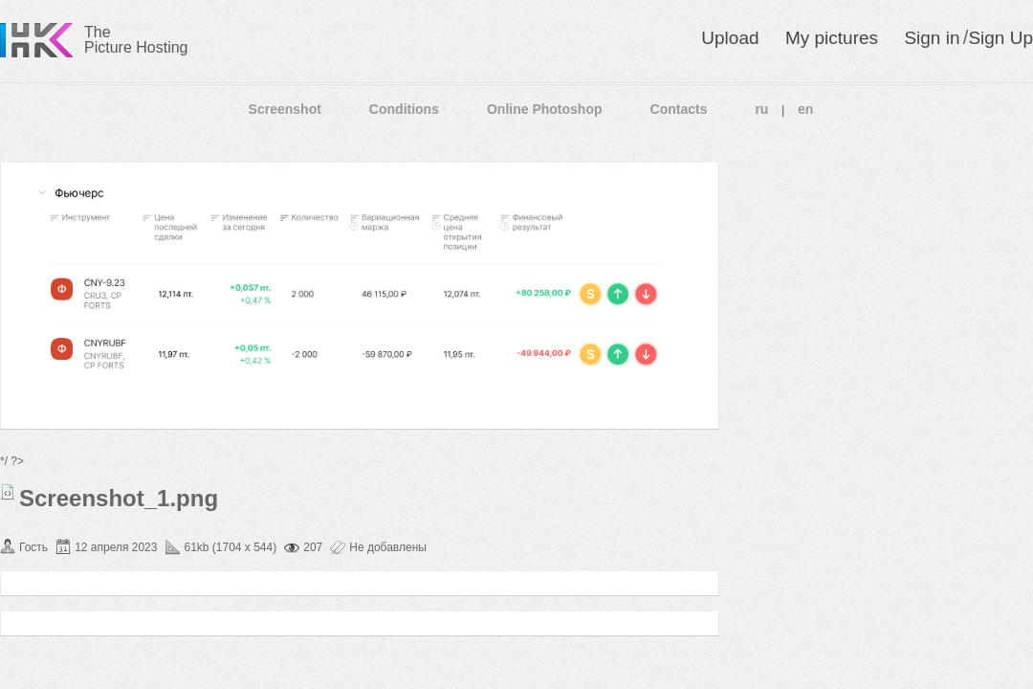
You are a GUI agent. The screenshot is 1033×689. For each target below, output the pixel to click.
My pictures (831, 38)
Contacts (679, 109)
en (805, 109)
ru (761, 109)
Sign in (931, 38)
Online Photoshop (545, 109)
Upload (729, 38)
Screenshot (285, 109)
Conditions (404, 109)
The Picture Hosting (136, 40)
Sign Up (1000, 38)
